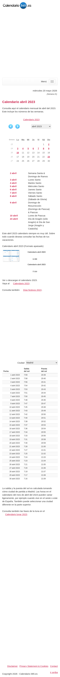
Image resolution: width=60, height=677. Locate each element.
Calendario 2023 (31, 119)
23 (49, 157)
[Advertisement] (30, 44)
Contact (54, 666)
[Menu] (52, 81)
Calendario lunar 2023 (16, 514)
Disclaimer (12, 666)
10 (17, 152)
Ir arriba (54, 672)
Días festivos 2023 (32, 290)
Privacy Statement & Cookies (33, 666)
